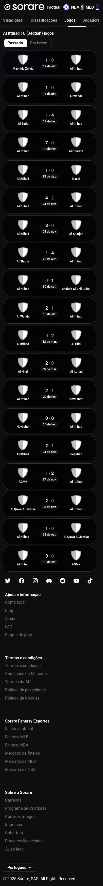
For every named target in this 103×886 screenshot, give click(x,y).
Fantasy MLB (16, 737)
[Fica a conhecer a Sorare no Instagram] (35, 581)
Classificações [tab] (44, 20)
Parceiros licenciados (24, 841)
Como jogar (15, 602)
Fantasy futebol (19, 728)
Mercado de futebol (22, 753)
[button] (19, 868)
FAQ (8, 626)
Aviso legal (15, 849)
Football (58, 7)
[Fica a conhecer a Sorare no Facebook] (21, 581)
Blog (9, 610)
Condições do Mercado (26, 673)
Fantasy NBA (16, 745)
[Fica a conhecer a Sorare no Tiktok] (90, 581)
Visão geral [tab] (13, 20)
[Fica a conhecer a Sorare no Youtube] (76, 581)
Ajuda (10, 618)
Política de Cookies (22, 698)
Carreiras (13, 800)
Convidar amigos (20, 816)
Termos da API (18, 681)
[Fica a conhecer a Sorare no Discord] (49, 581)
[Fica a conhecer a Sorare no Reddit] (62, 581)
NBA (77, 7)
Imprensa (13, 824)
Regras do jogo (18, 634)
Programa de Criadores (26, 808)
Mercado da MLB (20, 761)
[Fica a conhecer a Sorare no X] (8, 581)
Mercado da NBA (20, 769)
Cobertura (14, 832)
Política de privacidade (25, 690)
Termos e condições (23, 665)
